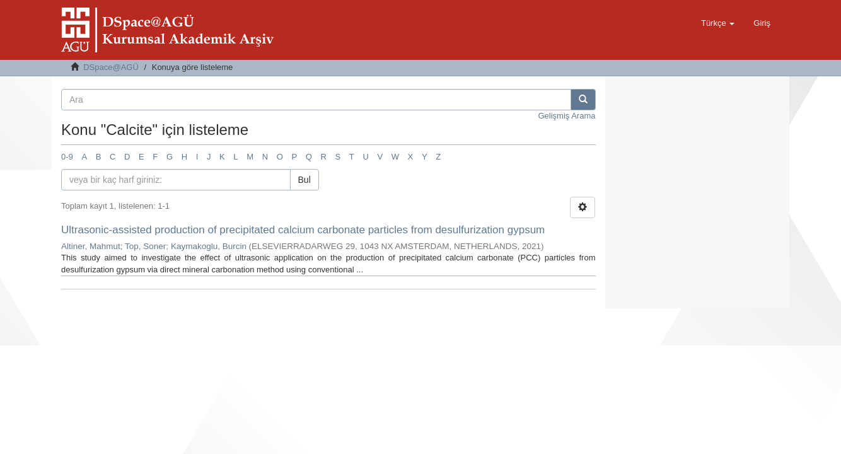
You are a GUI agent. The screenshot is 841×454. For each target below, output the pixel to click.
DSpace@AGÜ (111, 67)
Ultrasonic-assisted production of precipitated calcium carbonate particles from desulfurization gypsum (303, 230)
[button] (718, 23)
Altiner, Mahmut (90, 246)
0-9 (67, 156)
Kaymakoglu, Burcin (208, 246)
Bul (304, 180)
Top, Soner (145, 246)
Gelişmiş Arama (566, 115)
